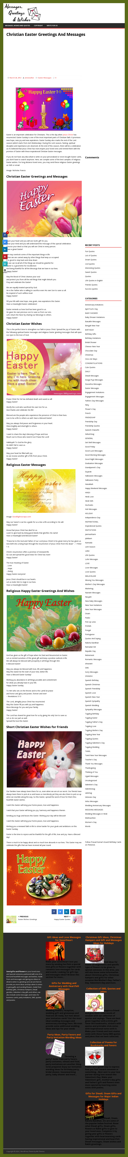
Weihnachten (90, 818)
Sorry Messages (91, 672)
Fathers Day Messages (94, 400)
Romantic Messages (93, 659)
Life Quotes (90, 555)
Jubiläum (88, 538)
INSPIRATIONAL (91, 522)
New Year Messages (93, 609)
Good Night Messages (94, 459)
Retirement (89, 655)
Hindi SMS (89, 501)
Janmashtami (90, 534)
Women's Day (90, 822)
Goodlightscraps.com (21, 516)
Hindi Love (89, 496)
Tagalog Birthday (92, 714)
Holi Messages (91, 509)
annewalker (29, 78)
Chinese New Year (92, 346)
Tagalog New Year (92, 734)
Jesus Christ (68, 134)
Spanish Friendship (92, 688)
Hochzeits (89, 505)
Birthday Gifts (90, 334)
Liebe (87, 551)
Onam (87, 613)
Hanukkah (89, 484)
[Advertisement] (64, 54)
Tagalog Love (90, 726)
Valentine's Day (91, 784)
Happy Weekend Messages (96, 488)
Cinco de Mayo (91, 359)
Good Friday (90, 446)
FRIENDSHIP (90, 417)
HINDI (87, 492)
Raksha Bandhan (92, 643)
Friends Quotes (91, 285)
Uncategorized (91, 780)
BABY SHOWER (91, 313)
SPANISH (88, 676)
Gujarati (88, 471)
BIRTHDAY (89, 330)
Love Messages (91, 567)
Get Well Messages (93, 442)
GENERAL (89, 438)
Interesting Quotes (92, 268)
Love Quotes (90, 572)
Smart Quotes (90, 259)
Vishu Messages (91, 801)
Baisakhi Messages (93, 321)
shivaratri (88, 663)
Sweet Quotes (91, 272)
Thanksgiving (90, 768)
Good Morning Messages (95, 455)
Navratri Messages (92, 592)
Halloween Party (91, 480)
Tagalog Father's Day (93, 722)
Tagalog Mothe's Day (94, 730)
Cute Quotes (90, 367)
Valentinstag (90, 789)
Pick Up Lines (90, 622)
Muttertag (89, 588)
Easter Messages (44, 78)
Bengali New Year (92, 325)
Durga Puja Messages (94, 380)
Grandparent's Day (92, 467)
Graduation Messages (94, 463)
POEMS (88, 626)
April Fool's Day (91, 309)
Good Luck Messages (94, 451)
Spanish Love (90, 693)
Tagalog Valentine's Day (95, 743)
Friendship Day (91, 421)
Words (87, 826)
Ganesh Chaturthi (92, 430)
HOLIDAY (89, 513)
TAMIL (87, 751)
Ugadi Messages (91, 776)
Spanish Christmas (92, 684)
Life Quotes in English (94, 280)
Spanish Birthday (92, 680)
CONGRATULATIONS (93, 363)
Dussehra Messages (93, 384)
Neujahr (88, 597)
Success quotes (91, 289)
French (88, 413)
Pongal (88, 630)
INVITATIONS (90, 530)
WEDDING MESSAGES (94, 809)
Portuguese (89, 634)
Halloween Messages (93, 476)
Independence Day (92, 517)
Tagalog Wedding (92, 747)
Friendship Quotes (92, 426)
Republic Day (90, 651)
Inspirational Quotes (93, 526)
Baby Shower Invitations (95, 317)
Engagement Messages (94, 396)
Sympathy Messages (93, 709)
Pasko (87, 618)
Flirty (87, 405)
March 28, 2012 (15, 78)
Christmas (89, 355)
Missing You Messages (94, 580)
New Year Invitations (93, 605)
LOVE (87, 563)
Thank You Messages (93, 764)
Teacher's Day (91, 759)
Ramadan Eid (90, 647)
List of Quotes (91, 255)
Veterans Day (90, 797)
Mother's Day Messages (95, 584)
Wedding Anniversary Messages (98, 805)
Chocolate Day (91, 351)
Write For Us (52, 25)
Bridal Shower (90, 342)
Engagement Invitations (94, 392)
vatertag (88, 793)
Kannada (88, 542)
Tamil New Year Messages (96, 755)
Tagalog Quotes (91, 739)
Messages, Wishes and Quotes (17, 25)
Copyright (38, 25)
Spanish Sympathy (92, 701)
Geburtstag (89, 434)
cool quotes (90, 264)
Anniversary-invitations (94, 305)
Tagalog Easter (91, 718)
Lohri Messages (91, 559)
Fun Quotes (90, 251)
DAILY (87, 371)
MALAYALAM (90, 576)
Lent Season (90, 547)
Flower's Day (90, 409)
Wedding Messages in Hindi (96, 814)
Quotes (88, 276)
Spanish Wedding (92, 705)
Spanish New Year (92, 697)
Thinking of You (91, 772)
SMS (87, 668)
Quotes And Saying (92, 638)
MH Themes (40, 1151)
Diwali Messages (92, 376)
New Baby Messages (93, 601)
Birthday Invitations (93, 338)
